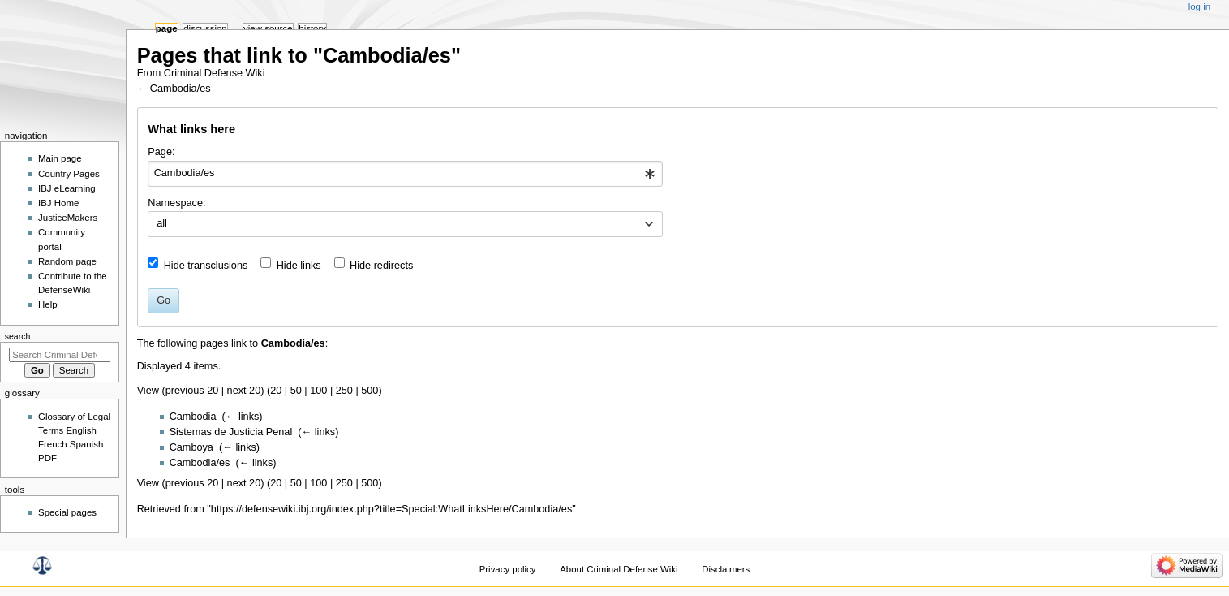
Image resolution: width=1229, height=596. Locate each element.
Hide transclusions (206, 265)
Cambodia (193, 416)
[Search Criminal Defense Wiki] (59, 355)
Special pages (67, 512)
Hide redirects (381, 265)
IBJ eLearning (67, 188)
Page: (161, 152)
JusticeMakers (67, 217)
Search (18, 336)
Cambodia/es (180, 88)
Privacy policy (507, 569)
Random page (67, 261)
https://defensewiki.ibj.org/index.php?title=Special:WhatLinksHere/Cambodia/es (391, 509)
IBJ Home (58, 203)
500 (369, 390)
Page (167, 28)
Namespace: (176, 203)
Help (48, 304)
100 (318, 390)
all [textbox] (162, 223)
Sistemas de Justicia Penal (231, 432)
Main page (60, 158)
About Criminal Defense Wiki (618, 569)
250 (344, 390)
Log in (1199, 6)
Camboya (191, 447)
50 (296, 390)
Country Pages (69, 174)
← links (243, 416)
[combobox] (405, 174)
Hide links (299, 265)
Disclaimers (726, 569)
